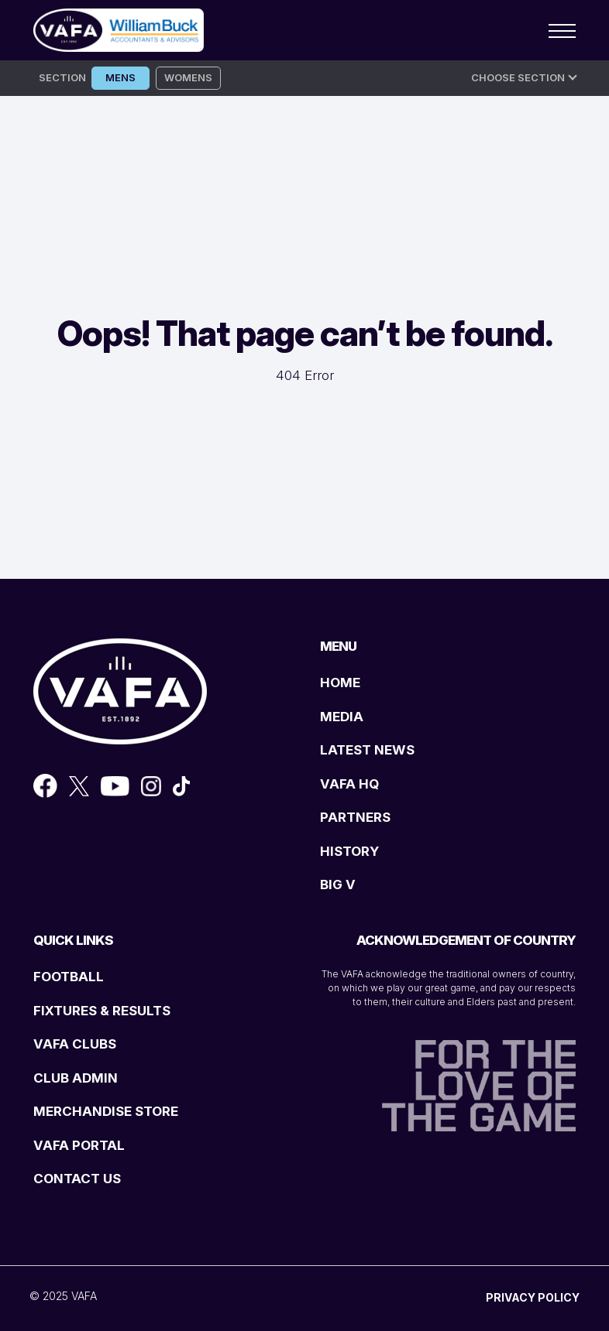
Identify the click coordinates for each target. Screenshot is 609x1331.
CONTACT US (77, 1178)
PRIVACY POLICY (533, 1297)
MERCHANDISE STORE (105, 1111)
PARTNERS (355, 817)
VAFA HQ (349, 784)
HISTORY (349, 851)
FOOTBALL (68, 976)
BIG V (338, 884)
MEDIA (341, 716)
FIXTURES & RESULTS (101, 1010)
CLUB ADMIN (75, 1078)
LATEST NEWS (367, 750)
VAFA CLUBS (74, 1044)
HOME (340, 682)
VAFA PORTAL (79, 1145)
